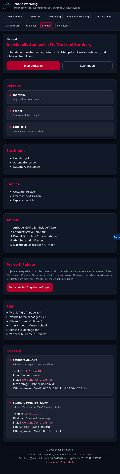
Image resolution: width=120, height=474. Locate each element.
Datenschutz (67, 462)
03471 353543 (32, 414)
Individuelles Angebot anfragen (29, 287)
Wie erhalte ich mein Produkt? (28, 334)
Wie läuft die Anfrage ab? (25, 312)
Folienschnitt (64, 25)
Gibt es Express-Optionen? (25, 321)
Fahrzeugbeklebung (78, 16)
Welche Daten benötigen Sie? (27, 317)
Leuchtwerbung (103, 16)
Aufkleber (31, 25)
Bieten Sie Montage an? (24, 330)
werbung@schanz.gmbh (37, 379)
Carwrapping (54, 16)
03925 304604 (32, 371)
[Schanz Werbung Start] (60, 6)
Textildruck (35, 16)
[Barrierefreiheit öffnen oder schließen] (116, 237)
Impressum (52, 462)
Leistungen (87, 65)
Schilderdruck (12, 25)
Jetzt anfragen (33, 65)
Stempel (46, 25)
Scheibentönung (14, 16)
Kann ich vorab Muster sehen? (28, 325)
